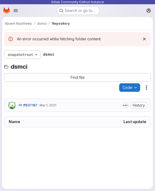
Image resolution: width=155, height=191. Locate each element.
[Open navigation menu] (15, 10)
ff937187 (27, 105)
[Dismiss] (144, 39)
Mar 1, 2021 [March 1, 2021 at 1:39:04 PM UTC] (48, 105)
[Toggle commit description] (125, 105)
